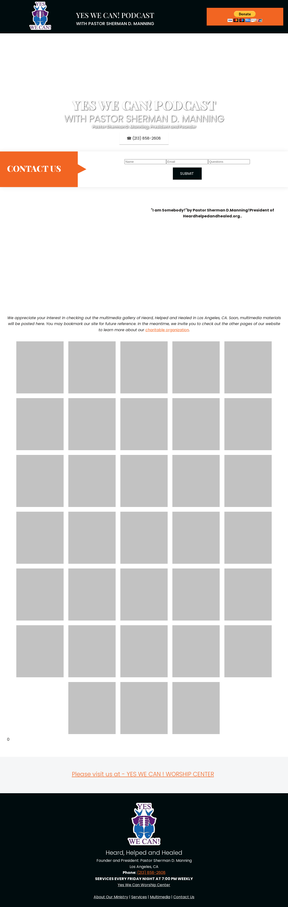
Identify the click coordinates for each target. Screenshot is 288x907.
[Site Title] (115, 17)
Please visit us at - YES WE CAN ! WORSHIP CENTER (143, 774)
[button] (40, 367)
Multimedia (160, 897)
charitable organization (167, 330)
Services (139, 897)
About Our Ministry (111, 897)
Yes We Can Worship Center (144, 885)
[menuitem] (159, 16)
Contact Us (183, 897)
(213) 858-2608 (151, 872)
